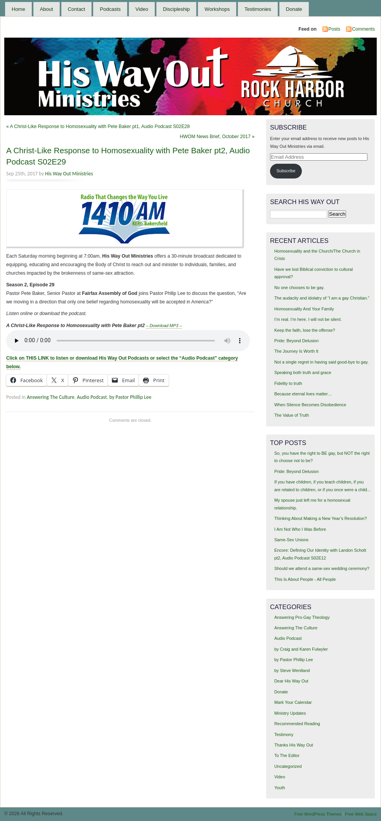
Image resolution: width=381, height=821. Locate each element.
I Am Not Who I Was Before (300, 529)
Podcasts (110, 9)
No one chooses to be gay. (299, 287)
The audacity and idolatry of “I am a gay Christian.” (321, 298)
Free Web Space (361, 814)
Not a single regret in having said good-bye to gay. (321, 362)
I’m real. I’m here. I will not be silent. (308, 319)
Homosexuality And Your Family (304, 309)
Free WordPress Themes (317, 814)
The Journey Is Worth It (296, 351)
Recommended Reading (297, 723)
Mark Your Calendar (293, 702)
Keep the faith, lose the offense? (304, 330)
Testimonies (257, 9)
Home (18, 9)
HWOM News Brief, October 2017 (215, 136)
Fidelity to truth (288, 383)
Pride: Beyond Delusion (296, 340)
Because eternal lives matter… (303, 393)
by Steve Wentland (292, 670)
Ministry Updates (290, 713)
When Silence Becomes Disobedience (310, 404)
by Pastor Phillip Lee (130, 397)
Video (141, 9)
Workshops (217, 9)
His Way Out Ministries (69, 173)
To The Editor (287, 755)
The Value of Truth (291, 415)
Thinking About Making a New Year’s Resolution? (320, 518)
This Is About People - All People (305, 579)
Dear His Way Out (291, 681)
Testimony (283, 734)
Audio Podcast (92, 397)
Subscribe (286, 170)
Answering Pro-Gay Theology (302, 617)
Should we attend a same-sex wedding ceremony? (321, 568)
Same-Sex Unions (291, 539)
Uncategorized (288, 766)
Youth (279, 787)
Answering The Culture (50, 397)
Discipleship (176, 9)
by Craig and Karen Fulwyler (301, 649)
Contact (76, 9)
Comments (363, 29)
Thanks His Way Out (293, 745)
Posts (334, 29)
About (46, 9)
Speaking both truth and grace (302, 372)
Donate (294, 9)
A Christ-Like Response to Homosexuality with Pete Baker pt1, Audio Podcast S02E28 (100, 126)
